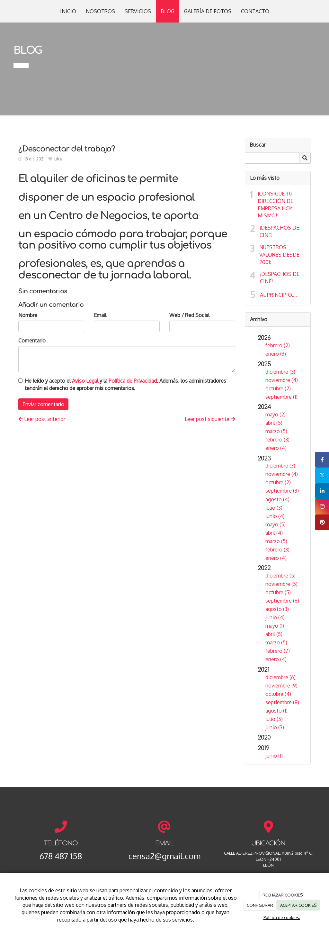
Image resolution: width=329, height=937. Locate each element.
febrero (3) (277, 439)
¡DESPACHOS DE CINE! (279, 231)
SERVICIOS (138, 11)
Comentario (32, 340)
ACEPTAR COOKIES (298, 905)
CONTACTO (255, 11)
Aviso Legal (85, 381)
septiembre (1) (281, 397)
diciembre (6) (280, 677)
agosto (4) (277, 499)
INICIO (68, 11)
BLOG (167, 11)
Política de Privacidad (133, 381)
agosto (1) (276, 710)
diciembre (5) (280, 575)
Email (100, 315)
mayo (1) (274, 626)
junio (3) (274, 727)
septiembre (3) (282, 490)
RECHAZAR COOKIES (282, 894)
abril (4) (274, 533)
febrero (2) (277, 345)
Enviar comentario (43, 404)
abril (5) (273, 423)
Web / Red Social (189, 315)
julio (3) (273, 508)
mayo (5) (275, 524)
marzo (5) (276, 431)
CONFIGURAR (260, 905)
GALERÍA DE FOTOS (207, 11)
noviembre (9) (281, 685)
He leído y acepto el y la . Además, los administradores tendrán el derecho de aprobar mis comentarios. (125, 384)
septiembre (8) (282, 702)
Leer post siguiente (210, 419)
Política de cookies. (281, 917)
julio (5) (274, 719)
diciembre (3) (280, 371)
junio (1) (274, 755)
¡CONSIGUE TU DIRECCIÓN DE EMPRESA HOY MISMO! (275, 204)
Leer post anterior (41, 419)
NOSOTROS (100, 11)
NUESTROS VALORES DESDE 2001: (279, 254)
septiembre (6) (282, 600)
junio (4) (275, 516)
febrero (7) (277, 651)
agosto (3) (277, 609)
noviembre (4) (281, 380)
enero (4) (276, 448)
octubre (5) (278, 592)
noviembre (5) (281, 584)
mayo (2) (275, 414)
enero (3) (275, 353)
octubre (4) (278, 694)
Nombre (27, 315)
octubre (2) (278, 388)
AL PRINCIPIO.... (278, 295)
